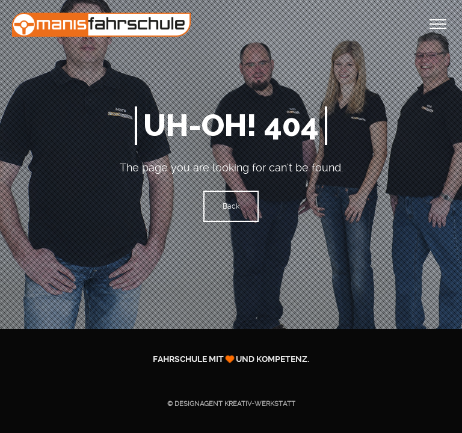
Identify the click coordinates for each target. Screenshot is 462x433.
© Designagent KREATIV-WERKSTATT (231, 404)
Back (231, 206)
